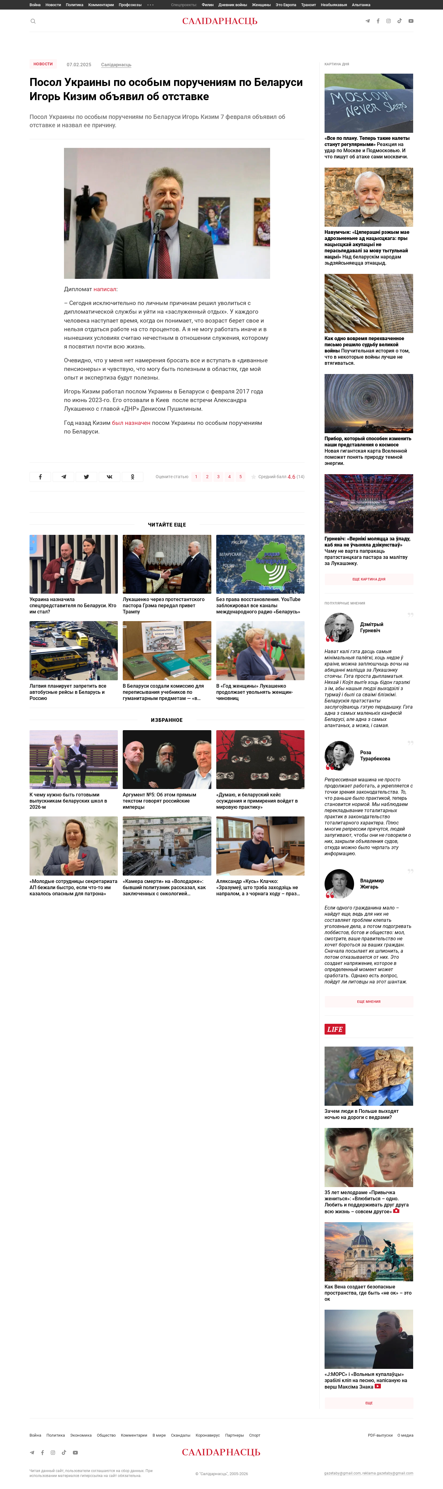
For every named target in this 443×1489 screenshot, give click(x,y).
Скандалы (180, 1435)
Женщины (261, 4)
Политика (74, 4)
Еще (369, 1403)
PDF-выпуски (380, 1435)
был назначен (131, 422)
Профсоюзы (130, 4)
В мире (159, 1435)
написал (105, 289)
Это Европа (286, 4)
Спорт (254, 1435)
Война (35, 4)
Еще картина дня (369, 579)
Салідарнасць (116, 64)
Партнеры (234, 1435)
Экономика (81, 1435)
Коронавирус (208, 1435)
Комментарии (101, 4)
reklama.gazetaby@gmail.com (387, 1473)
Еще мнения (369, 1002)
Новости (53, 4)
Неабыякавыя (334, 4)
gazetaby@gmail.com (342, 1473)
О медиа (405, 1435)
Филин (208, 4)
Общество (106, 1435)
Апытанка (361, 4)
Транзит (308, 4)
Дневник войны (232, 4)
